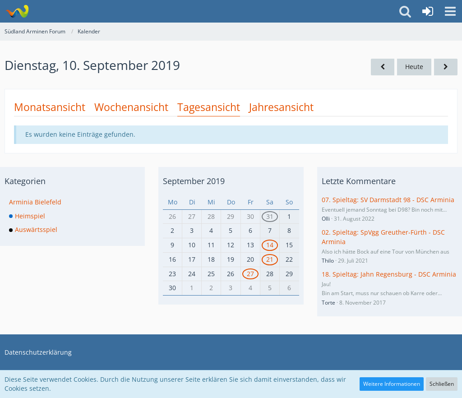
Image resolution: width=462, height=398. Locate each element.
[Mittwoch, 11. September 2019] (445, 67)
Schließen (442, 384)
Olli (326, 218)
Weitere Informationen (391, 384)
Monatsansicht (49, 107)
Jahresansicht (281, 107)
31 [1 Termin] (269, 216)
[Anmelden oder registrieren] (428, 11)
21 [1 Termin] (269, 259)
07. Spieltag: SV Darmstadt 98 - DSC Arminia (388, 199)
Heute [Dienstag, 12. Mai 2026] (414, 66)
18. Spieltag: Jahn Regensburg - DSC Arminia (389, 274)
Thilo (328, 260)
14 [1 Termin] (269, 245)
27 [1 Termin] (250, 273)
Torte (328, 302)
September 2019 (194, 181)
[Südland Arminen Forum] (17, 11)
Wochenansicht (131, 107)
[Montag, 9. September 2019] (382, 67)
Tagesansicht (208, 107)
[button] (450, 11)
